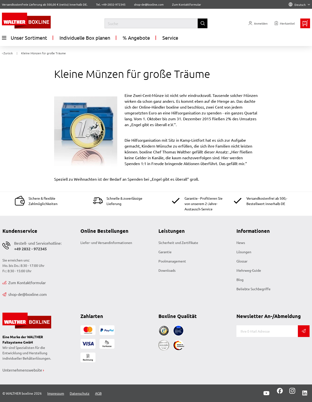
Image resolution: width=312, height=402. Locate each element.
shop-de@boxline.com (24, 294)
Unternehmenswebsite (22, 369)
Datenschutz (79, 393)
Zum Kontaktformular (186, 4)
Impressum (55, 393)
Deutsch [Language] (299, 4)
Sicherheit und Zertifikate (178, 242)
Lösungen (243, 252)
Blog (240, 279)
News (240, 242)
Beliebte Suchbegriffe (253, 289)
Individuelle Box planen (84, 38)
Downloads (167, 270)
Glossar (241, 261)
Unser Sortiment (24, 37)
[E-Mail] (267, 331)
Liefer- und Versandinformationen (106, 242)
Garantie (165, 252)
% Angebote (136, 38)
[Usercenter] (258, 23)
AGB (98, 393)
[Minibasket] (305, 23)
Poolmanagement (172, 261)
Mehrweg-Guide (248, 270)
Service (170, 38)
